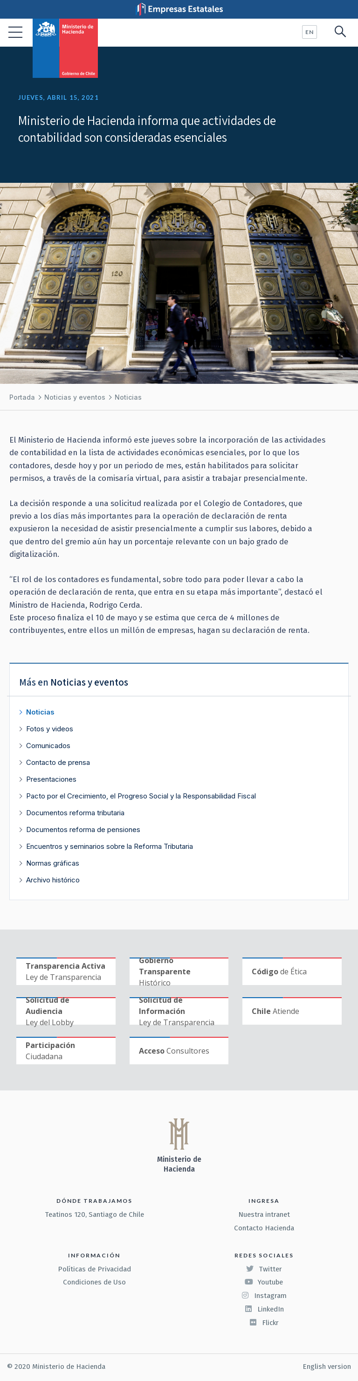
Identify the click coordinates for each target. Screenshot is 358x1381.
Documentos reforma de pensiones (83, 829)
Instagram (264, 1295)
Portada (22, 397)
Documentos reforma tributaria (75, 812)
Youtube (264, 1282)
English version (327, 1366)
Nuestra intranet (264, 1214)
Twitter (264, 1269)
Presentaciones (51, 779)
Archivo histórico (53, 879)
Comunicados (48, 745)
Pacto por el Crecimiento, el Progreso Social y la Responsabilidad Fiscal (141, 795)
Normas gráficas (52, 863)
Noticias (128, 397)
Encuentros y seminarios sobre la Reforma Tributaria (109, 846)
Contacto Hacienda (264, 1228)
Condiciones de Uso (94, 1282)
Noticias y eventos (74, 397)
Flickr (264, 1323)
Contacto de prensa (58, 762)
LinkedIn (264, 1309)
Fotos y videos (49, 728)
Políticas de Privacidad (94, 1269)
